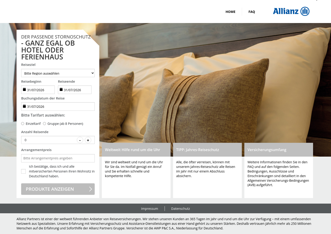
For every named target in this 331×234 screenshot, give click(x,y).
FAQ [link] (251, 11)
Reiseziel (28, 64)
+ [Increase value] (88, 140)
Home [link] (230, 11)
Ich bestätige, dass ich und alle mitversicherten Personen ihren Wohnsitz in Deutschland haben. (62, 171)
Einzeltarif (33, 123)
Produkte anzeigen (50, 189)
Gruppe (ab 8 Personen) (65, 123)
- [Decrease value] (80, 140)
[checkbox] (23, 171)
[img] (291, 11)
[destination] (58, 73)
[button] (136, 170)
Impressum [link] (149, 208)
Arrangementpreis (36, 149)
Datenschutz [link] (180, 208)
